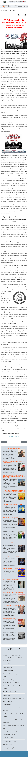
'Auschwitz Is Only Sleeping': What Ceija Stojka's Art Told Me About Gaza (13, 462)
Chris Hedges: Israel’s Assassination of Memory (13, 605)
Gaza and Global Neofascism (9, 618)
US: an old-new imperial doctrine (10, 517)
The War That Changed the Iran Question (12, 448)
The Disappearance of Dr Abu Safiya (11, 579)
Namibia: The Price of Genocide (10, 631)
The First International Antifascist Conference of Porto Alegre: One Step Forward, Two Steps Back (14, 491)
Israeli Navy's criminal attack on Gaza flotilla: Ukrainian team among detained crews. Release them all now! (13, 476)
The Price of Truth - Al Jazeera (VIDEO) (11, 556)
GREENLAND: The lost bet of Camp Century (12, 530)
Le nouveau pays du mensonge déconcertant (13, 592)
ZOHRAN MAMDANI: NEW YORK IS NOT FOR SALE (14, 568)
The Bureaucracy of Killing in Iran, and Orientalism (11, 543)
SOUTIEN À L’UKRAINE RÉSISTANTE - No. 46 (12, 504)
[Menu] (3, 6)
